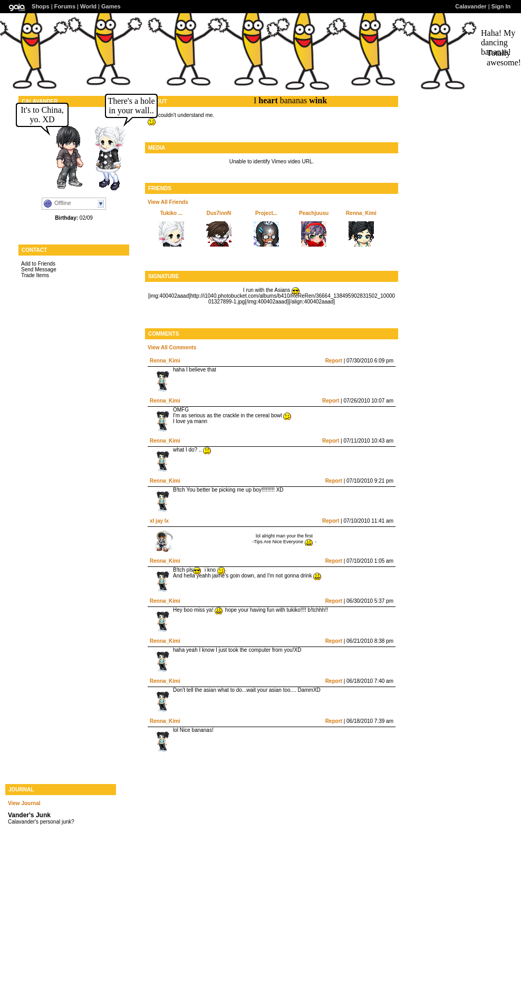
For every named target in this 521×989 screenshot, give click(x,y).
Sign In (501, 6)
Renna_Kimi (361, 213)
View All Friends (168, 202)
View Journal (24, 803)
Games (111, 6)
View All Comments (172, 347)
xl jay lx (159, 521)
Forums (64, 6)
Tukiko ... (171, 213)
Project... (266, 213)
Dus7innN (219, 213)
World (88, 6)
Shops (41, 6)
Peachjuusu (314, 213)
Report (333, 361)
